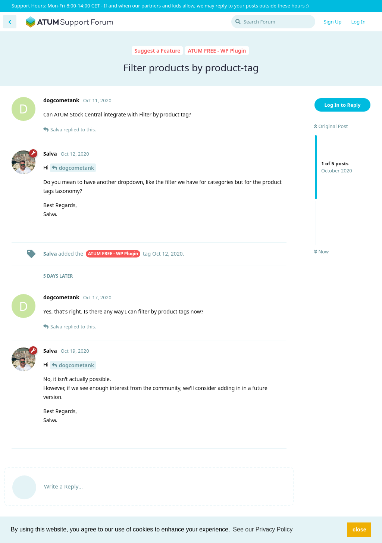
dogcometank (76, 167)
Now (321, 251)
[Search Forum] (273, 21)
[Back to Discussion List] (9, 21)
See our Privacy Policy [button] (262, 529)
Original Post (331, 126)
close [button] (359, 530)
